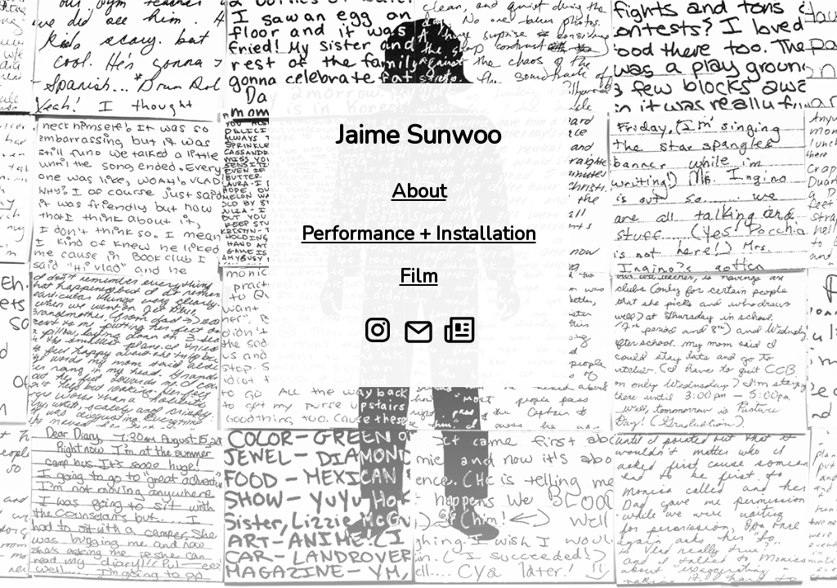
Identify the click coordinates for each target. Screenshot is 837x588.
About (419, 191)
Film (419, 276)
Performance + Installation (419, 233)
